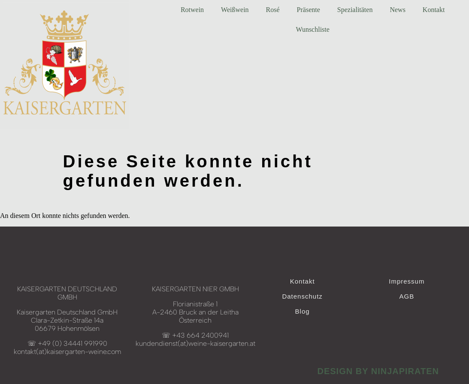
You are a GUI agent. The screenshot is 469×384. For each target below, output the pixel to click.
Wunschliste (312, 29)
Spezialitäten (355, 9)
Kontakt (434, 9)
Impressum (406, 281)
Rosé (273, 9)
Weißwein (234, 9)
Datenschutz (302, 296)
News (397, 9)
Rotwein (192, 9)
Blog (302, 311)
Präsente (308, 9)
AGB (406, 296)
